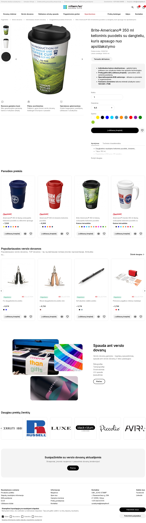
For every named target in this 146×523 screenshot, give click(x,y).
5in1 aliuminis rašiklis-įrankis (86, 301)
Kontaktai (139, 14)
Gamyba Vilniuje (29, 1)
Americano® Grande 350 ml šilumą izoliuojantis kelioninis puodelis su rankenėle (125, 219)
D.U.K (3, 501)
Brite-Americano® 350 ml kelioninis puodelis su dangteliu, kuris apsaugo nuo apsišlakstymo (106, 20)
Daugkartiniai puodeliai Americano (60, 20)
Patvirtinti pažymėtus (132, 516)
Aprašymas (95, 143)
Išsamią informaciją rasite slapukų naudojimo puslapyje (22, 520)
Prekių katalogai (114, 14)
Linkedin (139, 495)
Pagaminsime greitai (71, 14)
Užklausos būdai (7, 503)
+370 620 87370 (98, 501)
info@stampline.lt (139, 1)
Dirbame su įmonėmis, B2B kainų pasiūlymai (78, 1)
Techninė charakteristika (112, 143)
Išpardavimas (90, 14)
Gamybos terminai (57, 498)
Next (82, 59)
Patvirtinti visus (133, 510)
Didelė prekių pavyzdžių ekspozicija (49, 1)
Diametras (94, 103)
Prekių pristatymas (57, 501)
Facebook (140, 493)
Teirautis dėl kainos (102, 59)
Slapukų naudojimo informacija (12, 495)
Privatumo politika (7, 493)
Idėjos (128, 14)
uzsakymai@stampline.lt (100, 503)
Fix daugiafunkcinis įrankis (12, 301)
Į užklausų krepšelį (114, 130)
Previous (16, 59)
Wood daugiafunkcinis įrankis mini (52, 301)
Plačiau (99, 381)
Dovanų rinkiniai (9, 14)
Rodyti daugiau (96, 158)
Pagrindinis (4, 20)
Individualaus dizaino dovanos (36, 20)
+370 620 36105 (118, 1)
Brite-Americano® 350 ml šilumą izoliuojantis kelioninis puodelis (88, 219)
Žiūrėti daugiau (136, 254)
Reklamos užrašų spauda (48, 14)
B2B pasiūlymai (6, 498)
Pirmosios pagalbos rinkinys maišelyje (127, 301)
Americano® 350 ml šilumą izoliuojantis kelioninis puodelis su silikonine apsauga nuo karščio (18, 219)
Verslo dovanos (27, 14)
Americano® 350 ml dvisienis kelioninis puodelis (54, 219)
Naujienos (54, 493)
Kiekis (93, 92)
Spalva (93, 114)
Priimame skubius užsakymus (11, 1)
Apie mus (54, 495)
